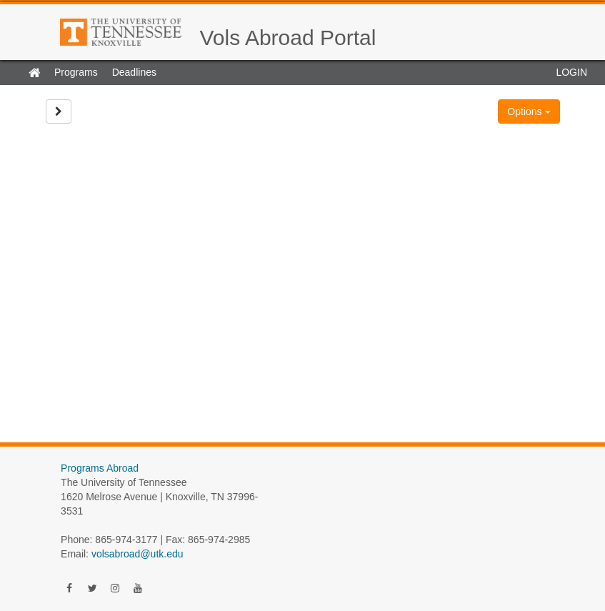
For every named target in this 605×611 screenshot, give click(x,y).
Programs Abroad (100, 468)
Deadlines (134, 72)
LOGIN (571, 72)
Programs (76, 72)
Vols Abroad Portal (288, 37)
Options (528, 111)
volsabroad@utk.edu (137, 554)
